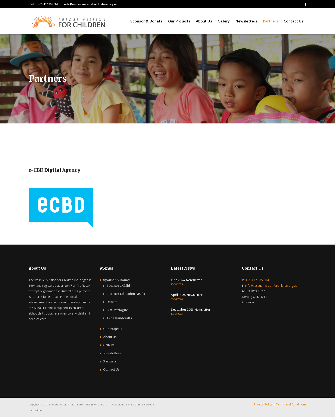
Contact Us (111, 369)
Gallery (108, 345)
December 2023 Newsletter (190, 310)
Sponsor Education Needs (125, 294)
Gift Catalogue (117, 310)
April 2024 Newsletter (187, 295)
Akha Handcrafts (119, 318)
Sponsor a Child (118, 286)
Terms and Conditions (291, 404)
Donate (111, 302)
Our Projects (112, 329)
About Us (109, 337)
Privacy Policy (263, 404)
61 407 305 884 (48, 4)
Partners (109, 361)
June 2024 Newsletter (186, 280)
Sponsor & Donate (117, 280)
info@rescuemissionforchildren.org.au (271, 285)
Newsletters (112, 353)
